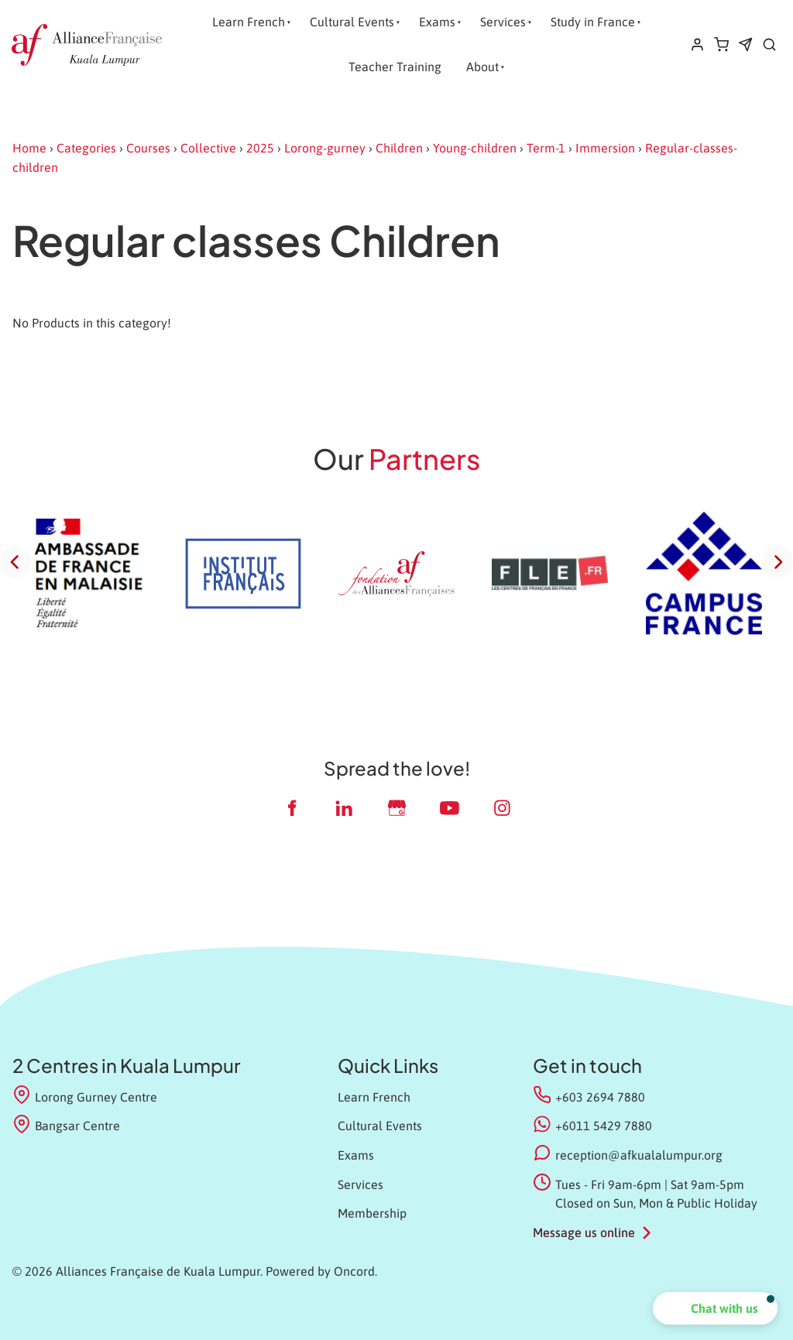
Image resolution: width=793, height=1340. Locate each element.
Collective (208, 148)
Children (399, 148)
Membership (372, 1213)
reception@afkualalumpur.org (639, 1155)
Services (503, 22)
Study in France (593, 22)
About (482, 67)
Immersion (605, 148)
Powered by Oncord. (321, 1271)
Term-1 (546, 148)
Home (29, 148)
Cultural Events (352, 22)
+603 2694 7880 (600, 1097)
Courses (148, 148)
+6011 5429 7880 (603, 1126)
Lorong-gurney (325, 148)
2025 (260, 148)
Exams (437, 22)
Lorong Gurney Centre (84, 1096)
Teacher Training (394, 67)
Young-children (475, 148)
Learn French (248, 22)
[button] (715, 1308)
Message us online (584, 1232)
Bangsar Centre (66, 1124)
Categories (86, 148)
